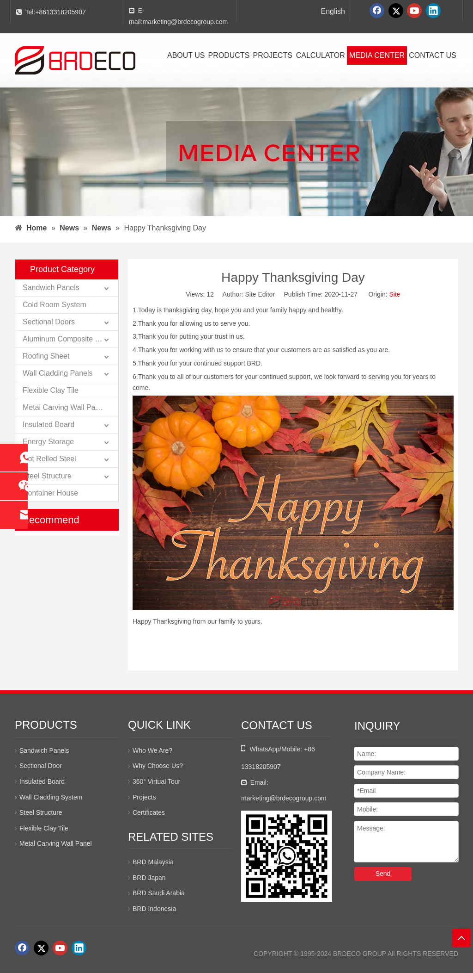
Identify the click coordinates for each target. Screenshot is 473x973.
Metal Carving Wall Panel (64, 407)
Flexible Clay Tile (51, 390)
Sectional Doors (49, 322)
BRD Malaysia (153, 862)
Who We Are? (152, 750)
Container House (50, 493)
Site (394, 294)
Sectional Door (40, 765)
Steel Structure (47, 476)
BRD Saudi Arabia (159, 893)
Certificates (149, 812)
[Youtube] (414, 10)
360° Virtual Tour (156, 781)
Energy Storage (48, 442)
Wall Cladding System (50, 797)
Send (383, 873)
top (461, 938)
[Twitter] (395, 10)
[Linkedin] (433, 10)
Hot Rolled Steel (49, 459)
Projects (144, 797)
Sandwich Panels (51, 287)
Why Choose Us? (158, 765)
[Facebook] (377, 10)
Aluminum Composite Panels (70, 339)
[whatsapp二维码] (286, 856)
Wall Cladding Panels (57, 373)
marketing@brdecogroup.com (185, 21)
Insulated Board (48, 424)
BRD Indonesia (154, 908)
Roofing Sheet (46, 356)
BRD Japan (149, 877)
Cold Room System (54, 305)
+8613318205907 (60, 12)
